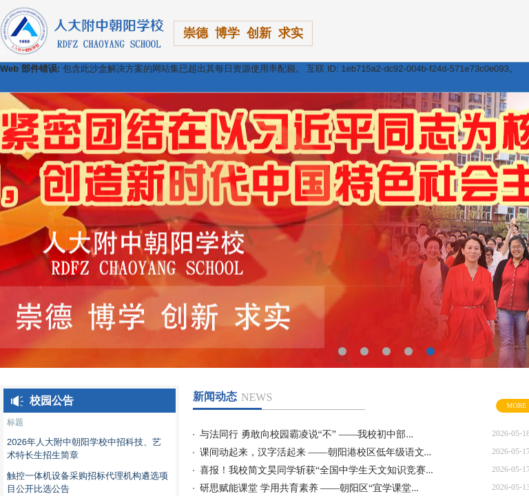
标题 (15, 421)
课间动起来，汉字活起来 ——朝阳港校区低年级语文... (315, 452)
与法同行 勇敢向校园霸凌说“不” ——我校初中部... (306, 434)
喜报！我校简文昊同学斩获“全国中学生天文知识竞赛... (316, 470)
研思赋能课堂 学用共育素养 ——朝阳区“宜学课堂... (309, 488)
